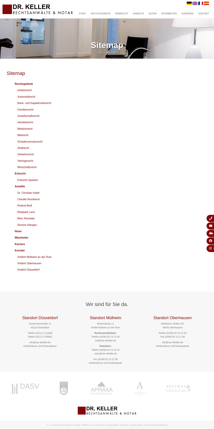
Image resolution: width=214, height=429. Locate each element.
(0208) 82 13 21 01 (110, 350)
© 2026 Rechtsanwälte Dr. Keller (63, 424)
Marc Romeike (26, 218)
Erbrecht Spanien (27, 180)
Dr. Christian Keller (28, 192)
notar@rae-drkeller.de (105, 353)
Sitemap (111, 52)
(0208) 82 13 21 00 (110, 336)
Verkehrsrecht (25, 154)
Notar (153, 13)
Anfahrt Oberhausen (29, 263)
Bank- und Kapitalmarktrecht (34, 103)
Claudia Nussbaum (28, 199)
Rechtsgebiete (101, 13)
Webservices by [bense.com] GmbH (100, 424)
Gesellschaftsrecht (28, 116)
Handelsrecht (25, 122)
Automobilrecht (26, 96)
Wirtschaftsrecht (27, 167)
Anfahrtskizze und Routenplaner (40, 346)
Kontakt (203, 13)
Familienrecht (25, 109)
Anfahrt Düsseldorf (28, 269)
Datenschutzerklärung (156, 424)
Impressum (136, 424)
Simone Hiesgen (27, 225)
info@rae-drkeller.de (39, 342)
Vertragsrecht (25, 160)
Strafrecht (23, 148)
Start (82, 13)
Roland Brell (24, 205)
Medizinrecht (25, 128)
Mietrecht (22, 135)
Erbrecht (121, 13)
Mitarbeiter (169, 13)
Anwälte (138, 13)
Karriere (188, 13)
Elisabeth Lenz (26, 212)
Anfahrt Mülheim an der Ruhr (34, 257)
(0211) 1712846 (44, 333)
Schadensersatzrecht (29, 141)
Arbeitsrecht (24, 90)
